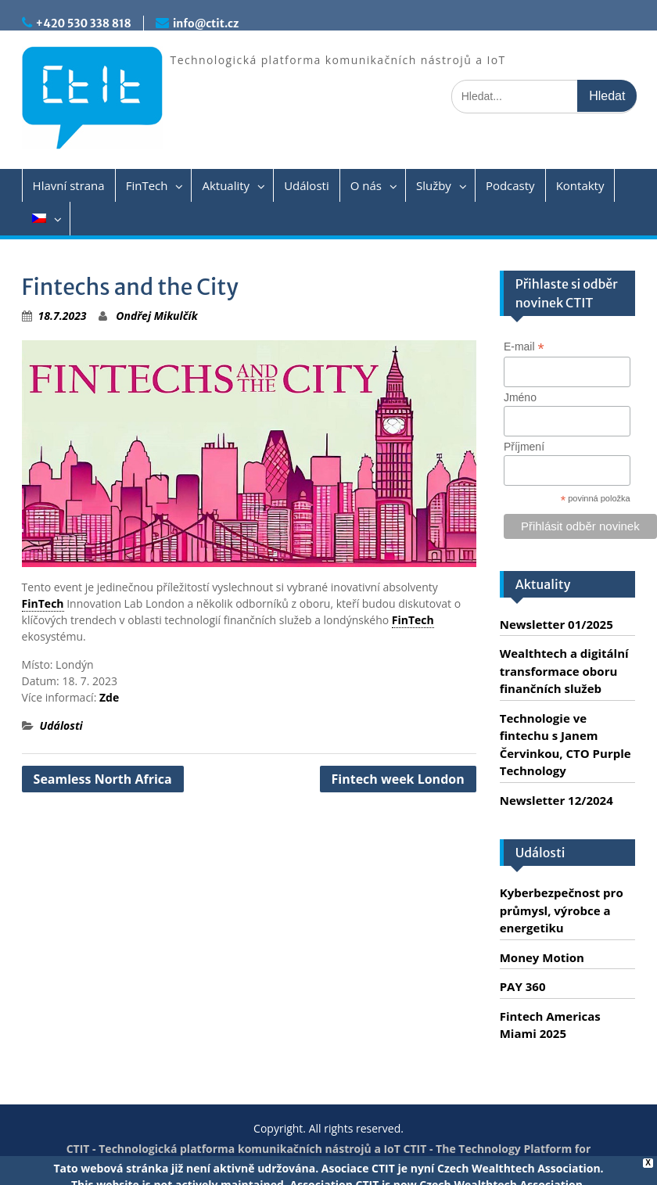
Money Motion (542, 957)
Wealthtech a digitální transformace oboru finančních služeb (564, 670)
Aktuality (226, 185)
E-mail (524, 346)
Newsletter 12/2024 (556, 800)
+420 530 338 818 (83, 23)
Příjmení (524, 446)
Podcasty (510, 185)
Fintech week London (398, 779)
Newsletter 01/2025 (556, 624)
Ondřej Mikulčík (156, 315)
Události (306, 185)
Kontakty (580, 185)
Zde (109, 697)
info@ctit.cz (206, 23)
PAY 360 (523, 986)
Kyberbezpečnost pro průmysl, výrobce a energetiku (561, 910)
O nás (366, 185)
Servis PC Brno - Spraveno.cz (446, 1165)
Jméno (520, 397)
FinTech (147, 185)
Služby (433, 185)
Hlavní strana (69, 185)
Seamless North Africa (103, 779)
